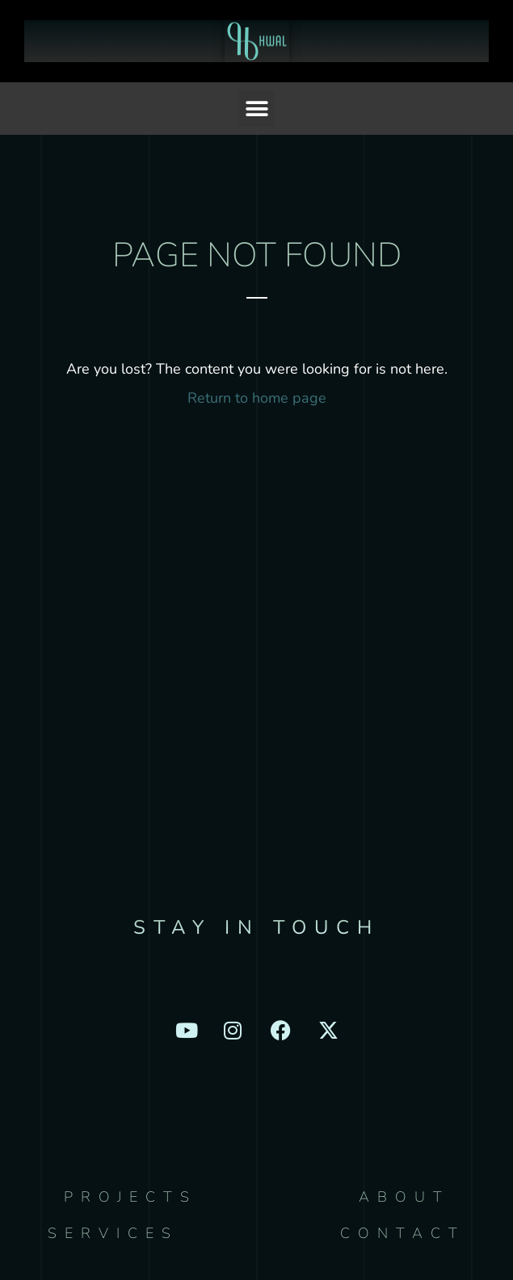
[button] (256, 108)
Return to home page (256, 398)
